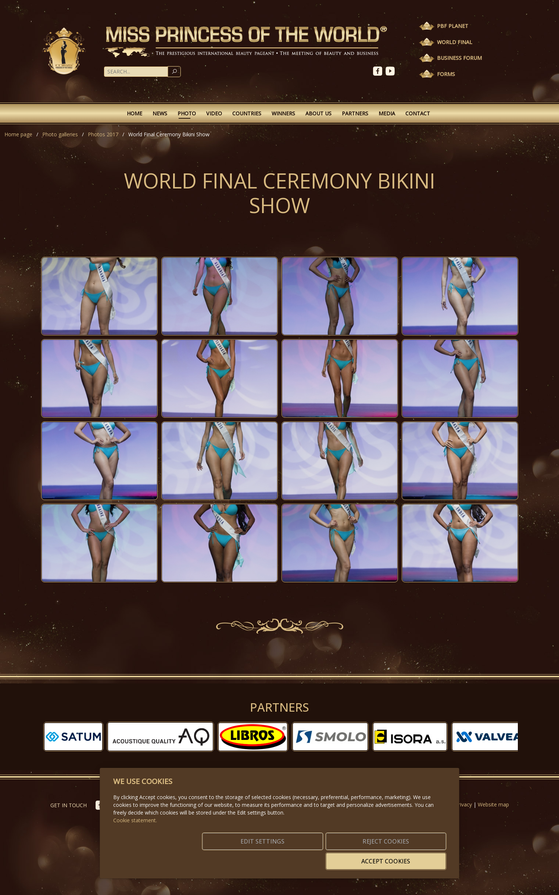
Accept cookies (410, 856)
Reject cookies (337, 856)
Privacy (463, 804)
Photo (187, 113)
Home (134, 113)
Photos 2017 (103, 134)
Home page (18, 134)
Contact (417, 113)
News (160, 113)
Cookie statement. (135, 831)
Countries (246, 113)
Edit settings (263, 856)
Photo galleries (60, 134)
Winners (283, 113)
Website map (493, 804)
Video (214, 113)
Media (387, 113)
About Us (318, 113)
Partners (355, 113)
